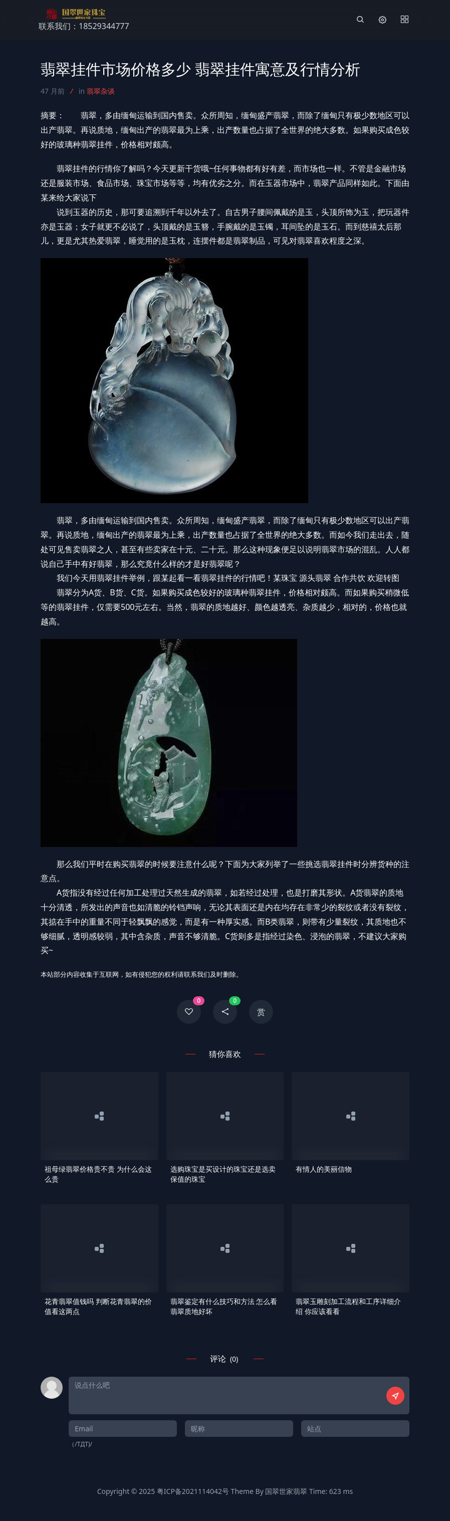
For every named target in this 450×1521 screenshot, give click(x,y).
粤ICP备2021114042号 (193, 1491)
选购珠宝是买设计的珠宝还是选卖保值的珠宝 (223, 1174)
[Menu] (404, 20)
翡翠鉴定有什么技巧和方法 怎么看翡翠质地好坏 (224, 1306)
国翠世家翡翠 (286, 1491)
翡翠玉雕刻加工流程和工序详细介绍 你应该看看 (348, 1306)
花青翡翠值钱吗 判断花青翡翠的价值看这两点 (98, 1306)
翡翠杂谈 (101, 91)
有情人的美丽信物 (324, 1169)
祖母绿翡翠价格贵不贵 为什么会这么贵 (98, 1174)
